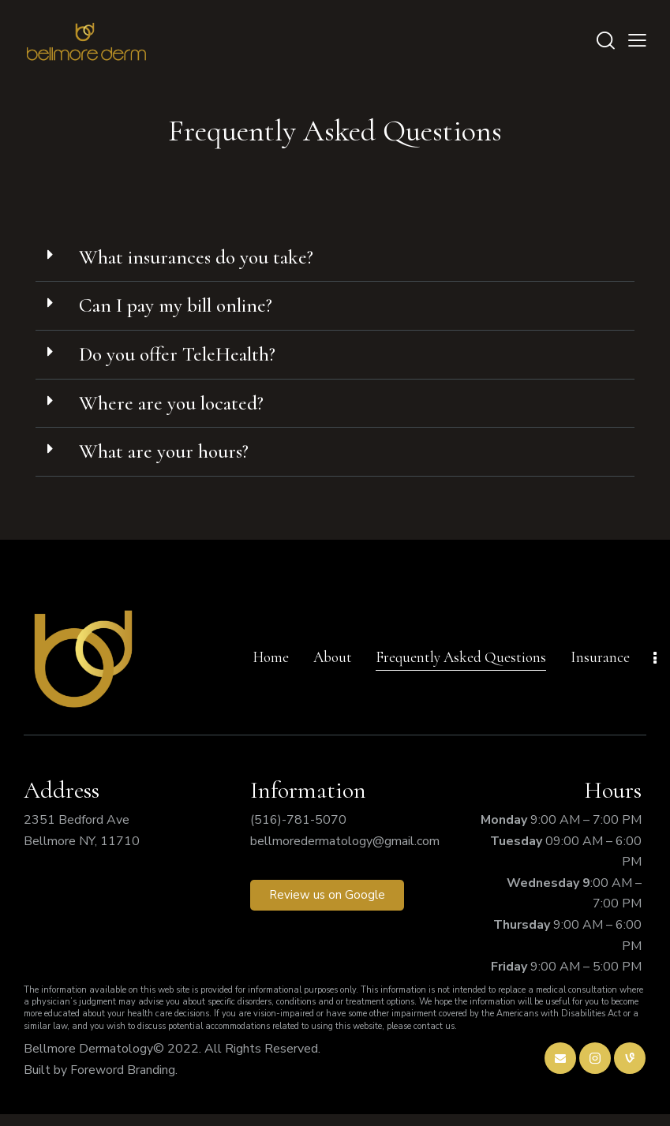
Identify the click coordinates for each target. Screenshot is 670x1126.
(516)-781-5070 (298, 831)
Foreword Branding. (124, 1081)
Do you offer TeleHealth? (188, 359)
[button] (335, 259)
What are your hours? (171, 461)
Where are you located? (181, 411)
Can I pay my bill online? (188, 308)
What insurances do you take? (206, 258)
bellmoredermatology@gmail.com (345, 853)
